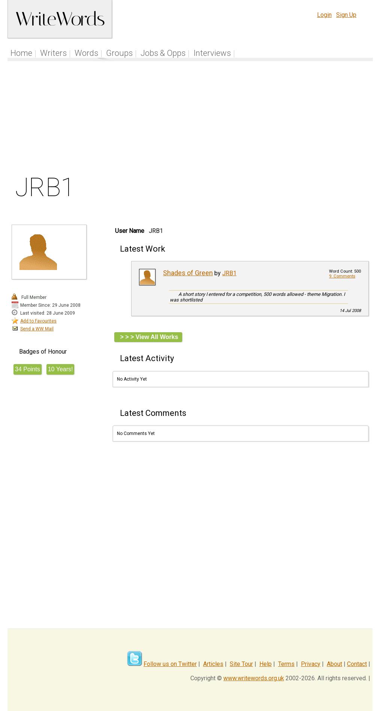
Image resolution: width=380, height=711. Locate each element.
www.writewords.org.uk (253, 678)
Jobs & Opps (163, 53)
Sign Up (346, 14)
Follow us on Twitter (170, 664)
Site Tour (241, 664)
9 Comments (342, 276)
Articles (213, 664)
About (334, 664)
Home (21, 53)
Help (265, 664)
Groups (119, 53)
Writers (53, 53)
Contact (357, 664)
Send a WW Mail (37, 329)
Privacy (310, 664)
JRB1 (229, 273)
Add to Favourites (38, 321)
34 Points (27, 369)
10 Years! (60, 369)
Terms (286, 664)
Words (86, 53)
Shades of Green (188, 273)
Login (324, 14)
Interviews (212, 53)
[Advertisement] (190, 119)
